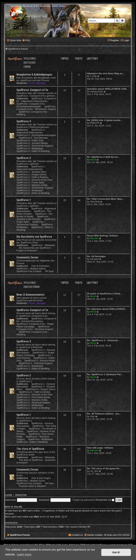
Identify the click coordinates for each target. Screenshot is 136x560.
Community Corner (27, 257)
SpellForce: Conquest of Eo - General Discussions (36, 320)
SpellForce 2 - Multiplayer (36, 189)
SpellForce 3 (23, 121)
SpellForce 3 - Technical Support (34, 363)
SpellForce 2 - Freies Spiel (36, 181)
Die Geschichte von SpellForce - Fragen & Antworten (34, 249)
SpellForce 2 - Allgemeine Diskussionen (31, 167)
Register (21, 495)
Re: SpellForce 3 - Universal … (104, 340)
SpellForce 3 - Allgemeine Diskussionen (31, 131)
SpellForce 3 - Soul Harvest (31, 137)
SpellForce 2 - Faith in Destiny (33, 176)
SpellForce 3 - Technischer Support (34, 144)
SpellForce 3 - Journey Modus (32, 142)
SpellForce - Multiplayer (39, 439)
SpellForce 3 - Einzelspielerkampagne (36, 134)
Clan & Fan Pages (39, 478)
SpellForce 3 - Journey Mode (38, 360)
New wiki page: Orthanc (100, 447)
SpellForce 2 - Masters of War (32, 184)
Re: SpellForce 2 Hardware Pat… (105, 374)
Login (8, 495)
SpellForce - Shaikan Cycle (35, 479)
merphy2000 (96, 91)
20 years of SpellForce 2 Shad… (104, 293)
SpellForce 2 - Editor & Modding (33, 192)
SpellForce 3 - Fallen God (33, 139)
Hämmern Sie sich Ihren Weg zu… (106, 73)
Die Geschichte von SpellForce (34, 236)
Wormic (94, 238)
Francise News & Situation (31, 486)
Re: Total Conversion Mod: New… (105, 199)
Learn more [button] (24, 554)
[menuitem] (26, 40)
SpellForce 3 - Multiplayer (36, 147)
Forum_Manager (37, 83)
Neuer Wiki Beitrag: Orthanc (102, 235)
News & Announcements (30, 294)
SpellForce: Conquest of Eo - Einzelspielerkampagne (33, 104)
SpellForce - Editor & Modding (36, 440)
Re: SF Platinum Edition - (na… (104, 413)
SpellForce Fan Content (32, 270)
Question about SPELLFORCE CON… (108, 89)
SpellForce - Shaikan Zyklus (34, 267)
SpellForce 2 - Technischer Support (34, 186)
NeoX (93, 159)
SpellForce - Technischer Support (30, 223)
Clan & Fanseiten (39, 266)
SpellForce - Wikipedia (42, 245)
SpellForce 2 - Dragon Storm (33, 173)
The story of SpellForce (30, 448)
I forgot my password (83, 500)
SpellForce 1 (23, 200)
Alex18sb (95, 201)
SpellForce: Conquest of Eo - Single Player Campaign (35, 324)
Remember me (105, 500)
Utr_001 (94, 471)
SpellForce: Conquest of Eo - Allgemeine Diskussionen (36, 99)
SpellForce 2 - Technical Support (33, 401)
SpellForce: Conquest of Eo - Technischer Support (36, 107)
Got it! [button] (116, 552)
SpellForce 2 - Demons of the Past (34, 178)
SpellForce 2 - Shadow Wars (31, 170)
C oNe (93, 76)
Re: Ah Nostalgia (96, 256)
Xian (92, 416)
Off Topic (48, 271)
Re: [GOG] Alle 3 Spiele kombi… (105, 120)
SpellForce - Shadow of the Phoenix (33, 217)
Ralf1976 (95, 123)
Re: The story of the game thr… (104, 468)
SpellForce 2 (23, 158)
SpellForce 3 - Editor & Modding (33, 150)
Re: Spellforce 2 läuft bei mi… (103, 157)
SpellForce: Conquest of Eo (32, 90)
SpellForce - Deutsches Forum (30, 62)
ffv (88, 526)
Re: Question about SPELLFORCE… (107, 309)
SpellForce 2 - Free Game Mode (36, 396)
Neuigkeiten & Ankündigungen (34, 74)
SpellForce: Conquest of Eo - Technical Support (34, 328)
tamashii (94, 259)
